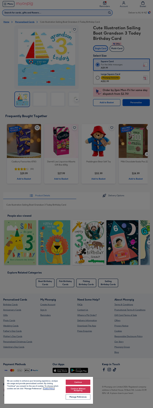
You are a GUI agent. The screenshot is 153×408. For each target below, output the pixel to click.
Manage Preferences (78, 397)
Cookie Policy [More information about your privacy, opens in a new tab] (48, 389)
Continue (78, 382)
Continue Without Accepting (78, 389)
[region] (48, 390)
